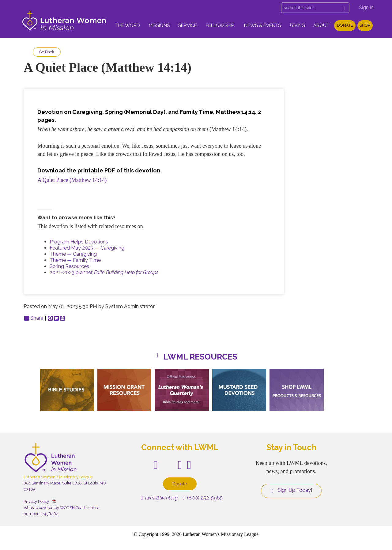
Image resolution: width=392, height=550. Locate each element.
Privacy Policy (36, 501)
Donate (345, 25)
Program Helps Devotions (79, 242)
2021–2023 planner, (104, 272)
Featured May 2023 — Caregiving (87, 248)
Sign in (366, 7)
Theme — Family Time (75, 260)
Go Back (46, 52)
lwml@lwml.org (159, 498)
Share (33, 318)
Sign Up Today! (291, 490)
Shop (365, 25)
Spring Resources (69, 266)
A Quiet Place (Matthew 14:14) (72, 180)
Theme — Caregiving (73, 254)
